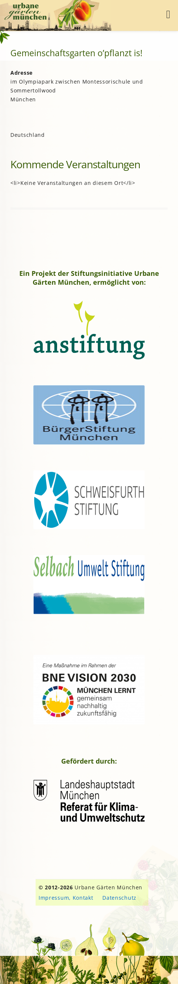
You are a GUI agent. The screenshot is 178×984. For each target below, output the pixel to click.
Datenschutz (119, 897)
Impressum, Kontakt (66, 897)
